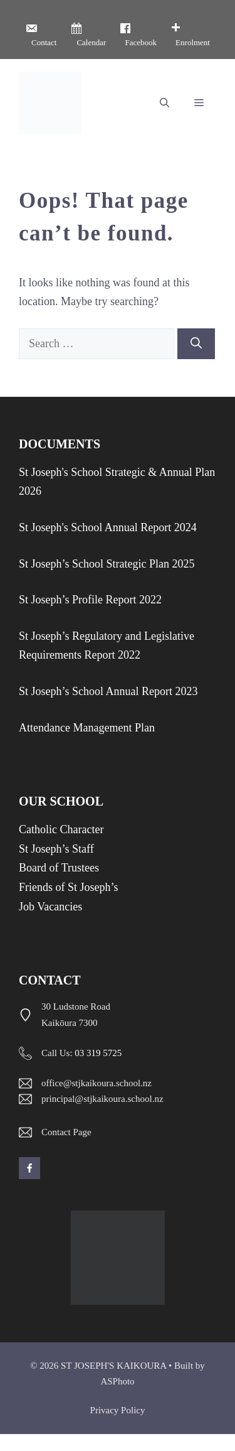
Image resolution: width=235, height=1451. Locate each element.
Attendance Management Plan (87, 727)
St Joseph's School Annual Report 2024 (108, 527)
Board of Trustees (59, 867)
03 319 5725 (98, 1053)
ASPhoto (117, 1381)
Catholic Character (61, 829)
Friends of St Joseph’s (68, 887)
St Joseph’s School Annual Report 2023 (108, 691)
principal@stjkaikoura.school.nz (102, 1099)
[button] (164, 103)
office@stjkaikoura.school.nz (96, 1083)
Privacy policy (117, 1410)
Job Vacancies (50, 906)
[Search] (196, 343)
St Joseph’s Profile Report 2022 (90, 599)
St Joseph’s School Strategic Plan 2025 (107, 564)
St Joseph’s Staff (56, 849)
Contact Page (66, 1132)
